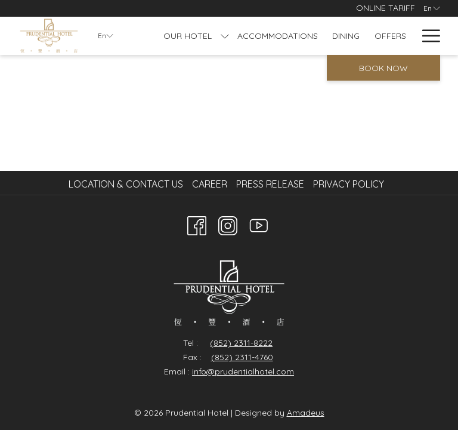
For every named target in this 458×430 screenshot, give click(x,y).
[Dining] (346, 36)
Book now (383, 68)
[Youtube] (258, 223)
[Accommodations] (278, 36)
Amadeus (305, 412)
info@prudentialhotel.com (243, 371)
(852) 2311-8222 (241, 342)
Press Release (270, 184)
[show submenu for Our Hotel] (224, 36)
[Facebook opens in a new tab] (196, 223)
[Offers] (390, 36)
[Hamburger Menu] (426, 36)
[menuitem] (127, 184)
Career (209, 184)
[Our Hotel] (187, 36)
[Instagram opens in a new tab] (227, 223)
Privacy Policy (348, 184)
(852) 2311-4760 (242, 357)
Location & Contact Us (126, 184)
